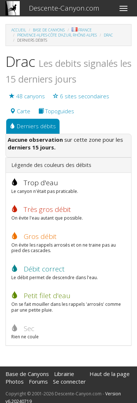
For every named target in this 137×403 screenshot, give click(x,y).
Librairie (64, 373)
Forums (38, 381)
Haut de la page (110, 373)
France (82, 30)
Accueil (18, 30)
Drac (108, 35)
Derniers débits (33, 126)
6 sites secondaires (81, 96)
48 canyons (27, 96)
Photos (14, 381)
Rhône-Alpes (85, 35)
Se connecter (69, 381)
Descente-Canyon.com (64, 8)
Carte (20, 111)
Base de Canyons (49, 30)
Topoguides (56, 111)
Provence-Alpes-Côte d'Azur (44, 35)
